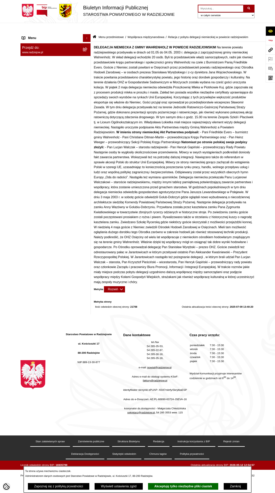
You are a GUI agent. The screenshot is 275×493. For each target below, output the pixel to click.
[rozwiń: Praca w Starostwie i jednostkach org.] (87, 224)
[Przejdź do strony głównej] (97, 11)
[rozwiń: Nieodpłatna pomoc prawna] (87, 310)
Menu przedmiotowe (111, 26)
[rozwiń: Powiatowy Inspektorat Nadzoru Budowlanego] (87, 240)
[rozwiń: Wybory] (87, 295)
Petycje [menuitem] (27, 318)
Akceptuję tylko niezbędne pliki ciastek (183, 486)
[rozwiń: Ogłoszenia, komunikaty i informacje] (87, 74)
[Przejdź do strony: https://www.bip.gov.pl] (270, 40)
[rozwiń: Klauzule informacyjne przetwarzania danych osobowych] (87, 212)
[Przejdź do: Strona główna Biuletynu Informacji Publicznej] (94, 27)
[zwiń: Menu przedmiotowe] (87, 43)
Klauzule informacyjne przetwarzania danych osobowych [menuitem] (47, 215)
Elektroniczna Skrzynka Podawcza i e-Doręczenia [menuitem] (48, 255)
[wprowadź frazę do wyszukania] (221, 8)
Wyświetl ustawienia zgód (118, 486)
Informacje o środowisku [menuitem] (39, 232)
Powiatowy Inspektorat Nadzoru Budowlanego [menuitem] (44, 243)
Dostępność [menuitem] (30, 357)
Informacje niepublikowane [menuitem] (40, 334)
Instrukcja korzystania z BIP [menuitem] (41, 204)
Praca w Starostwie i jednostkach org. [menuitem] (48, 224)
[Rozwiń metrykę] (114, 279)
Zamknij (235, 486)
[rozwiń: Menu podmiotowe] (87, 36)
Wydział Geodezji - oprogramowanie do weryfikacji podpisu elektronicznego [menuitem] (49, 268)
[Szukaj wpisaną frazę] (249, 8)
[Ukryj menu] (87, 28)
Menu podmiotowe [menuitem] (35, 35)
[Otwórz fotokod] (270, 78)
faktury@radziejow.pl (155, 443)
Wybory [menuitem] (27, 295)
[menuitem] (55, 54)
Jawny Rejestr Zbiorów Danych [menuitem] (43, 341)
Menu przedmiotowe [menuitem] (36, 43)
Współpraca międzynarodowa (146, 26)
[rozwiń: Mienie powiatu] (87, 105)
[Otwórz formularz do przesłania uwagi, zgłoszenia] (270, 68)
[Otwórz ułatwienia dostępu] (270, 31)
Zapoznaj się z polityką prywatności (58, 486)
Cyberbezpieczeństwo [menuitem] (37, 349)
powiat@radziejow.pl (159, 430)
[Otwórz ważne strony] (270, 59)
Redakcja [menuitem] (28, 196)
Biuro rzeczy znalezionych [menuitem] (40, 302)
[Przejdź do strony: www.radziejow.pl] (270, 49)
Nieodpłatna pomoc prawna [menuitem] (41, 310)
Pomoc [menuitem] (27, 326)
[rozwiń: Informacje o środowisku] (87, 232)
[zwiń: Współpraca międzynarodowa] (87, 126)
